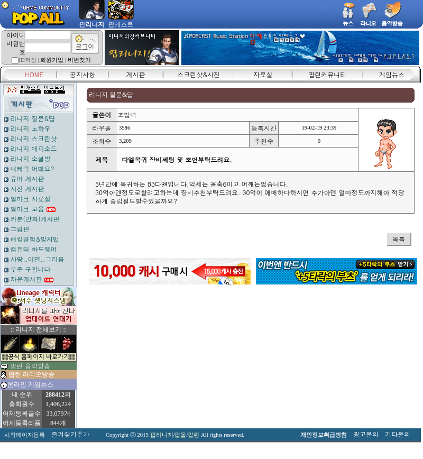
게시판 (135, 74)
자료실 (262, 74)
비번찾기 (79, 60)
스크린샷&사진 (198, 74)
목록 (398, 238)
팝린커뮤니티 (327, 74)
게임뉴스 (391, 74)
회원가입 (51, 60)
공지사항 (82, 74)
